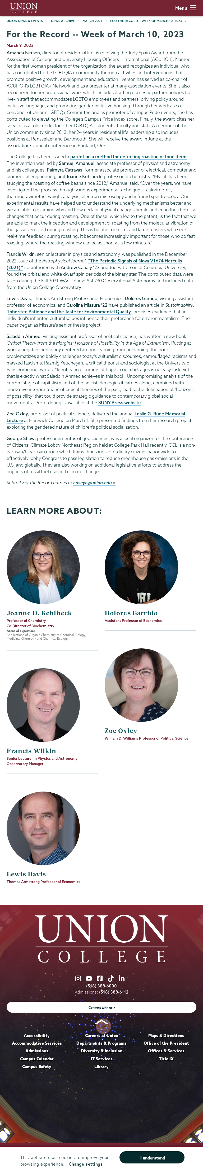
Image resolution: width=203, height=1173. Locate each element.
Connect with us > (102, 1007)
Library (101, 1066)
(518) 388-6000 (101, 986)
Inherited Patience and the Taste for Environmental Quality (69, 311)
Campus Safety (36, 1066)
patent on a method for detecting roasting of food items (128, 156)
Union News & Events (25, 21)
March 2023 (92, 21)
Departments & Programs (101, 1043)
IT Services (102, 1058)
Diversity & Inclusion (101, 1050)
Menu (185, 8)
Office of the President (166, 1043)
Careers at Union (101, 1035)
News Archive (63, 21)
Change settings (86, 1164)
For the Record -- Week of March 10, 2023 (146, 21)
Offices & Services (166, 1050)
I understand (152, 1158)
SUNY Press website (119, 402)
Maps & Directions (166, 1035)
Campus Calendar (37, 1058)
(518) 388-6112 (113, 992)
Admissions (36, 1050)
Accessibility (37, 1035)
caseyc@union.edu (94, 482)
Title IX (166, 1058)
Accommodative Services (37, 1043)
